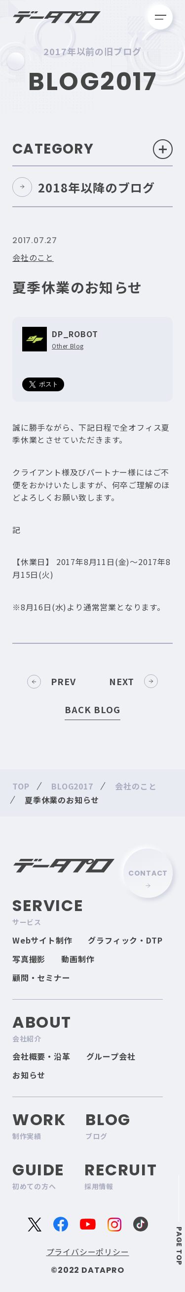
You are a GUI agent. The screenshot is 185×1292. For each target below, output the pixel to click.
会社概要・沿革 (41, 1056)
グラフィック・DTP (125, 940)
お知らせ (28, 1075)
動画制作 (77, 959)
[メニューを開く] (160, 17)
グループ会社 (111, 1056)
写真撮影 (28, 959)
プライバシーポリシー (87, 1252)
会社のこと (33, 257)
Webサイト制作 (42, 940)
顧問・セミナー (41, 977)
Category (92, 149)
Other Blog (68, 346)
